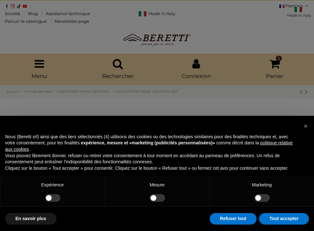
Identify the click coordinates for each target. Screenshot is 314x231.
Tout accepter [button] (284, 218)
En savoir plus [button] (30, 218)
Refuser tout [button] (233, 218)
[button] (306, 126)
